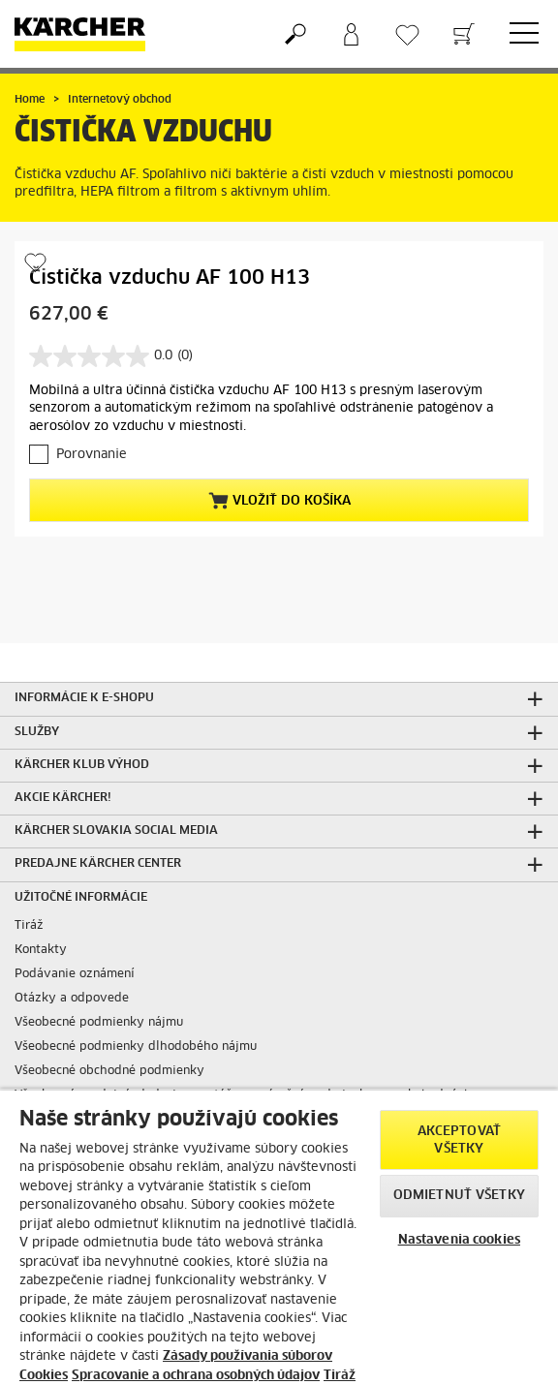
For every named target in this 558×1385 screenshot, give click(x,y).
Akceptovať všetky (459, 1140)
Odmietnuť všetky (459, 1195)
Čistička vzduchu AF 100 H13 (169, 278)
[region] (279, 1237)
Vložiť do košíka (279, 500)
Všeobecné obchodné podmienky (109, 1071)
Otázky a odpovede (72, 998)
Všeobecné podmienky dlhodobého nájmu (136, 1047)
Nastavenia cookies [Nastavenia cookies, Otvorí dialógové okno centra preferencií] (459, 1240)
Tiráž (29, 926)
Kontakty (41, 950)
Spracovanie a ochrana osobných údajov (196, 1376)
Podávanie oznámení (75, 974)
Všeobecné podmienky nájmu (99, 1023)
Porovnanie (91, 454)
